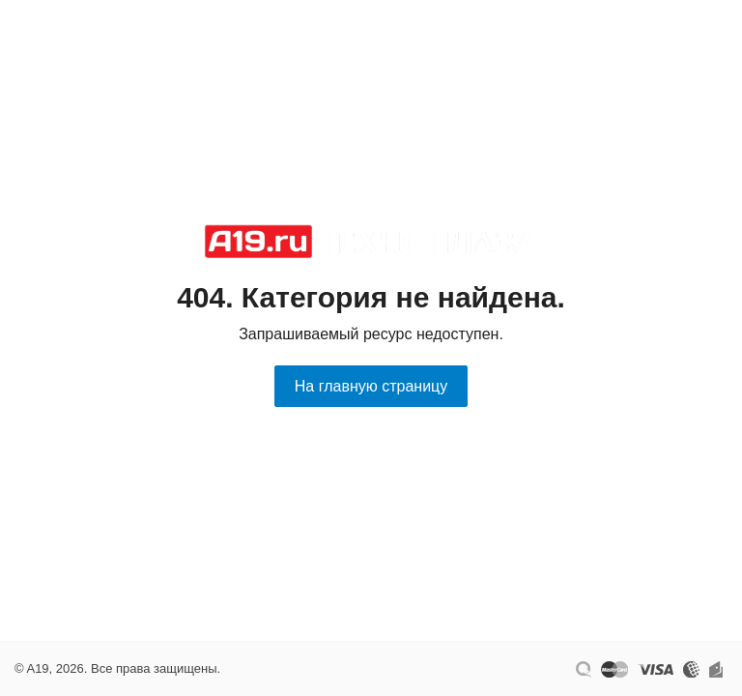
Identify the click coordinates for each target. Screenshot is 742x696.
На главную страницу (371, 386)
